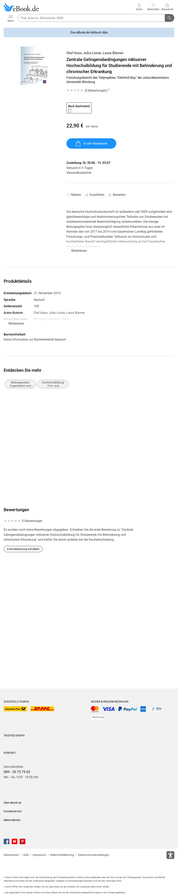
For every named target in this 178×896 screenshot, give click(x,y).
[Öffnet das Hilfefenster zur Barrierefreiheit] (170, 856)
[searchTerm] (91, 18)
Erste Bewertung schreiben (23, 549)
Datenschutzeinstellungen (93, 854)
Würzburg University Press (52, 319)
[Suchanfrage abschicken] (169, 18)
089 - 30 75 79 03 (17, 772)
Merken (76, 195)
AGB (26, 854)
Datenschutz (11, 854)
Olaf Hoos (74, 53)
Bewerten (119, 195)
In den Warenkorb (91, 143)
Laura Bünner (113, 53)
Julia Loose (92, 53)
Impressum (39, 854)
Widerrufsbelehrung (62, 854)
